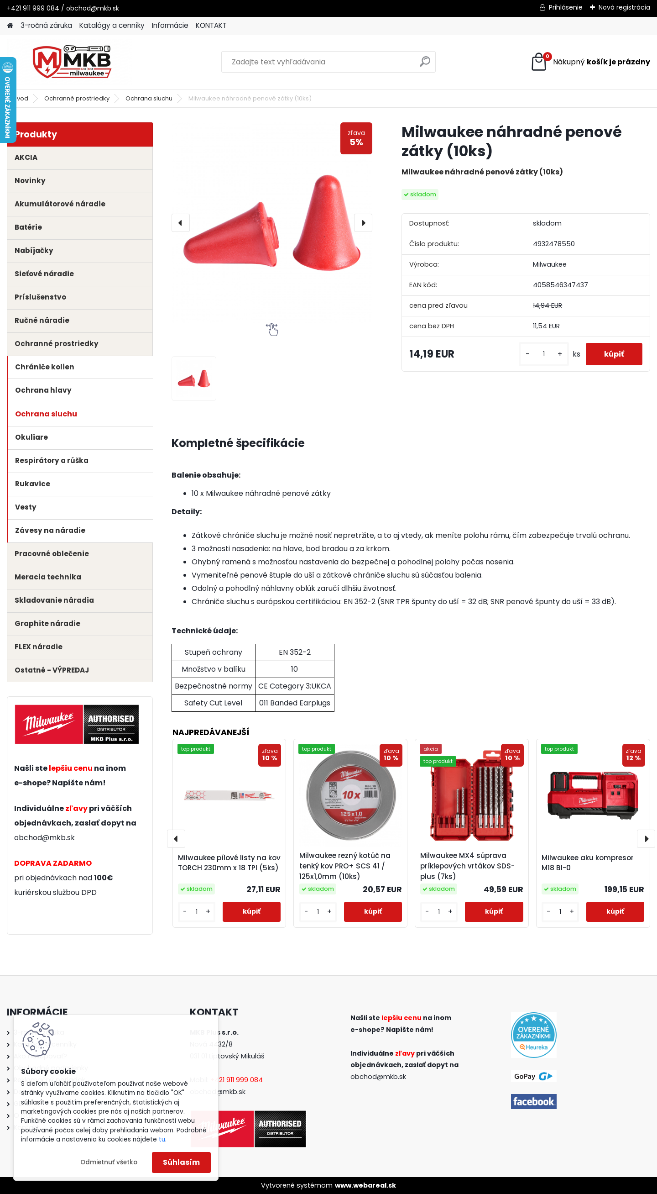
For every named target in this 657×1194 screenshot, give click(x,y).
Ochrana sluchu (148, 98)
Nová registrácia (624, 7)
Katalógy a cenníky (112, 25)
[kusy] (544, 354)
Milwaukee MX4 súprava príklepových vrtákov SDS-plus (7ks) (467, 866)
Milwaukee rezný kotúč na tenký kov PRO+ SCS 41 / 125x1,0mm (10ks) (345, 866)
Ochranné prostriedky (77, 98)
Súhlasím (181, 1162)
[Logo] (69, 62)
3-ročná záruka (46, 25)
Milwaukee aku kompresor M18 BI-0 (588, 863)
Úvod (20, 98)
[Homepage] (10, 26)
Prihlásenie (566, 7)
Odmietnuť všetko (108, 1162)
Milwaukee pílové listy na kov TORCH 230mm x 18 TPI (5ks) (229, 863)
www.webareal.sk (365, 1185)
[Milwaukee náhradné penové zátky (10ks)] (272, 222)
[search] (425, 65)
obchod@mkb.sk (44, 837)
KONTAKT (211, 25)
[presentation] (181, 223)
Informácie (170, 25)
